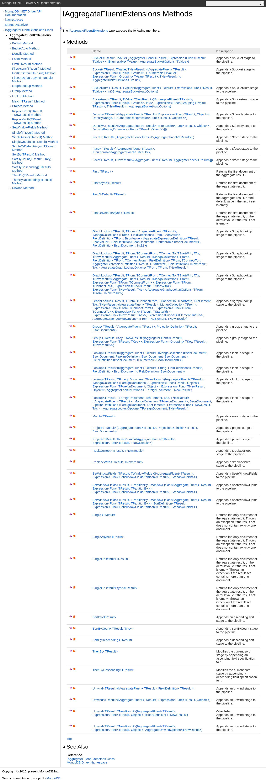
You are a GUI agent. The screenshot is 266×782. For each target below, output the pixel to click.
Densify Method (23, 53)
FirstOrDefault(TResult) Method (33, 73)
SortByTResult (104, 617)
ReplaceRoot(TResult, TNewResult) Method (27, 112)
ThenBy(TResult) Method (29, 175)
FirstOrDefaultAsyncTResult (113, 213)
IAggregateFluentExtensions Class (29, 30)
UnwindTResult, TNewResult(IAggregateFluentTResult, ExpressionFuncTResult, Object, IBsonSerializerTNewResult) (140, 713)
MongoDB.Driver (16, 24)
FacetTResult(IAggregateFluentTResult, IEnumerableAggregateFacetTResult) (123, 150)
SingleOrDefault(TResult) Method (35, 141)
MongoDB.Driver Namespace (87, 762)
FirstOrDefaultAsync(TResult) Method (32, 79)
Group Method (22, 91)
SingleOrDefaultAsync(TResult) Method (33, 148)
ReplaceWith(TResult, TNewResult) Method (27, 121)
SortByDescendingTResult (112, 640)
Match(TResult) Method (28, 101)
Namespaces (14, 19)
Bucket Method (22, 43)
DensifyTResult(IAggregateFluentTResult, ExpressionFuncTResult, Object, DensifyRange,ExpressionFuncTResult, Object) (151, 127)
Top (69, 738)
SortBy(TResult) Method (29, 154)
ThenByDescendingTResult (113, 670)
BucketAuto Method (25, 48)
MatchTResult (103, 416)
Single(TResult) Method (28, 132)
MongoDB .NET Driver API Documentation (23, 13)
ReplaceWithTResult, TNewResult (117, 462)
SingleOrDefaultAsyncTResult (114, 588)
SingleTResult (104, 515)
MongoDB (53, 778)
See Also (75, 747)
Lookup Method (22, 96)
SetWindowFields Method (29, 127)
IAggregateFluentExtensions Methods (30, 36)
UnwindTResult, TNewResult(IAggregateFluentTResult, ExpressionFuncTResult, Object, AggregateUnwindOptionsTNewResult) (147, 727)
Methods (75, 42)
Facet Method (21, 58)
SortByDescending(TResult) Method (31, 168)
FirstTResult (102, 171)
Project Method (22, 106)
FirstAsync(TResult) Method (31, 68)
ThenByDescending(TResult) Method (32, 181)
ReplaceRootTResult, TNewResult (118, 450)
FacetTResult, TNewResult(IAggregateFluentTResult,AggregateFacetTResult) (152, 160)
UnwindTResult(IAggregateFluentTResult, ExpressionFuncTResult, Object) (151, 700)
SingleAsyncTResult (108, 537)
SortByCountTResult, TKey (112, 628)
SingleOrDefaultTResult (110, 559)
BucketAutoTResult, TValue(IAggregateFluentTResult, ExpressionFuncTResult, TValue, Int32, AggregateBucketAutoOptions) (152, 89)
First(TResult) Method (27, 64)
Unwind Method (23, 188)
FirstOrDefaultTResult (109, 194)
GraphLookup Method (27, 86)
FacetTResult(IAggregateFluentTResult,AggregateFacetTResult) (143, 137)
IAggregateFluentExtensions (88, 30)
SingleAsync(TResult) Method (32, 137)
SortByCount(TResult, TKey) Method (32, 160)
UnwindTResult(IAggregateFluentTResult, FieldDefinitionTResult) (142, 688)
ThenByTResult (105, 651)
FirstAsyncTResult (106, 183)
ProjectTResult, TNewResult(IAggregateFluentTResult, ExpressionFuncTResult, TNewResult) (133, 440)
